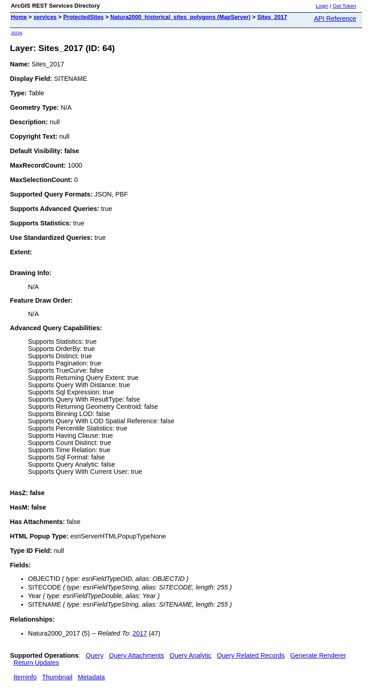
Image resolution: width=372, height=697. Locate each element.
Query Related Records (250, 655)
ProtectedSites (83, 17)
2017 (139, 633)
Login (322, 6)
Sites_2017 (272, 17)
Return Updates (36, 662)
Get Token (344, 6)
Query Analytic (191, 655)
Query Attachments (136, 655)
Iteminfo (25, 677)
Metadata (91, 677)
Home (19, 17)
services (44, 17)
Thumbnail (57, 677)
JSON (17, 32)
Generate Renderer (318, 655)
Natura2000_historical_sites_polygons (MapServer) (180, 17)
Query (94, 655)
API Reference (335, 18)
